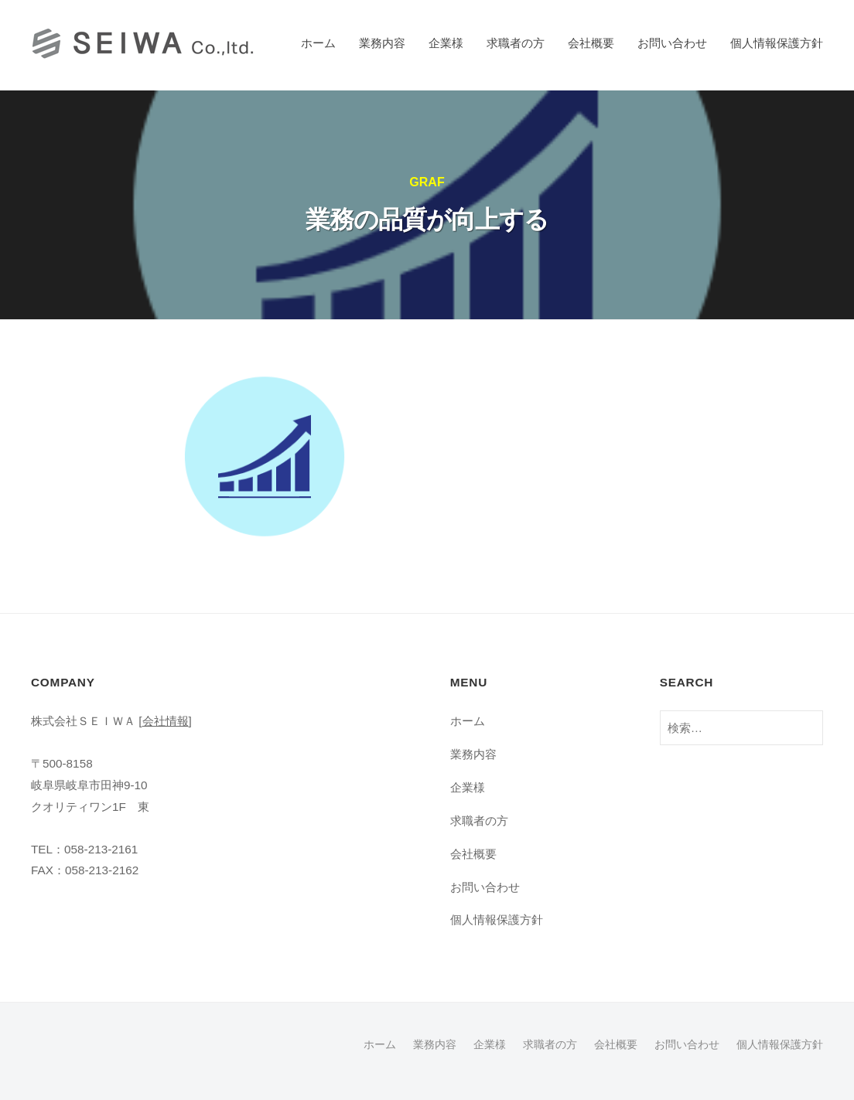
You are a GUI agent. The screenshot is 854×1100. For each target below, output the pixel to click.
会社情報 (165, 720)
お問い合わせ (672, 42)
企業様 (446, 42)
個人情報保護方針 (776, 42)
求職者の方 (516, 42)
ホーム (318, 42)
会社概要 (591, 42)
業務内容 (382, 42)
